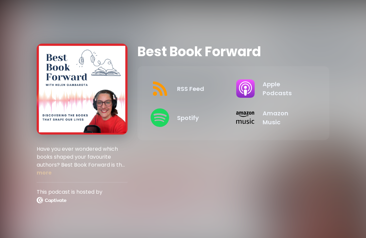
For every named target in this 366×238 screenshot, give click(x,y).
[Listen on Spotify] (188, 118)
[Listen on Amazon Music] (273, 118)
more (44, 173)
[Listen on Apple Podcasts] (273, 88)
